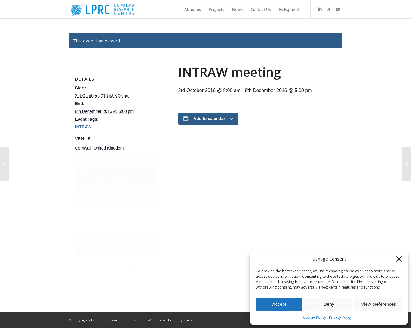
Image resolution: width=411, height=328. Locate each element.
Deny (329, 304)
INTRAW (83, 127)
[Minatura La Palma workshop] (4, 164)
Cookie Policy (314, 317)
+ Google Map (114, 179)
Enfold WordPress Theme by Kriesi (164, 320)
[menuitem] (192, 9)
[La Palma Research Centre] (102, 9)
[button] (399, 259)
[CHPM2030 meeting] (406, 164)
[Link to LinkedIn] (319, 9)
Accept (279, 304)
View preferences (378, 304)
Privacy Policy (340, 317)
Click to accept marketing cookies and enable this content (114, 180)
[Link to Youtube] (337, 9)
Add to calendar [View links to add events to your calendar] (209, 118)
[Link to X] (328, 9)
